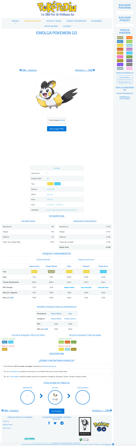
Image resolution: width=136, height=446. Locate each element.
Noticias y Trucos (53, 21)
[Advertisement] (57, 52)
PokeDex (15, 21)
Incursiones (96, 21)
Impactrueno (34, 266)
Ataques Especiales (125, 82)
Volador (57, 184)
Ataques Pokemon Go (124, 73)
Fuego (129, 38)
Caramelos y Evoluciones (124, 98)
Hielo (67, 349)
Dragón (120, 65)
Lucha (67, 342)
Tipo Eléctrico (15, 371)
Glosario (67, 26)
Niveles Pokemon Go (125, 88)
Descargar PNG (57, 128)
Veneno (129, 49)
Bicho (74, 342)
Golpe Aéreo (103, 266)
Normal (51, 271)
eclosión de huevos (49, 366)
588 (85, 70)
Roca (73, 349)
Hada (129, 68)
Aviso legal (108, 444)
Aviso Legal (7, 428)
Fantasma (129, 61)
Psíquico (120, 57)
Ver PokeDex (57, 411)
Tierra (4, 349)
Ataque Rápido (51, 266)
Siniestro (129, 65)
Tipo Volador (14, 376)
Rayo (69, 266)
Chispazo (86, 266)
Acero (120, 68)
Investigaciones (51, 26)
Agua (4, 342)
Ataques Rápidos (124, 77)
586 (28, 70)
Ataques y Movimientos (76, 21)
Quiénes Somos (8, 424)
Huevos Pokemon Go (124, 93)
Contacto (6, 421)
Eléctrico (50, 184)
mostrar (61, 120)
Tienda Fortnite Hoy (32, 21)
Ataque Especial (70, 319)
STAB (11, 298)
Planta (61, 342)
